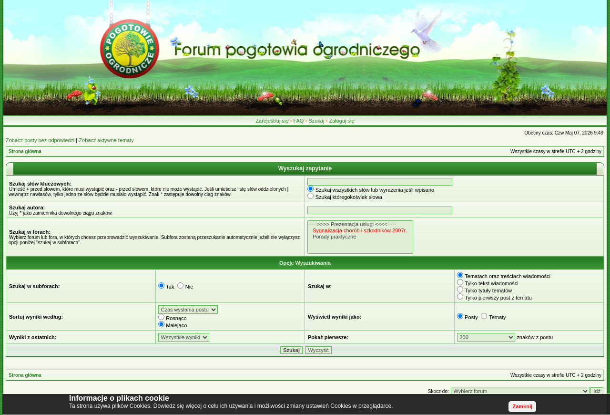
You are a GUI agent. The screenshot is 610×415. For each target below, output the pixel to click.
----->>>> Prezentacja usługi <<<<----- (360, 224)
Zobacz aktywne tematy (106, 140)
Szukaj (316, 121)
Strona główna (25, 151)
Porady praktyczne (360, 237)
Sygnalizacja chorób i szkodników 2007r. (360, 231)
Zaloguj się (341, 121)
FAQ (298, 121)
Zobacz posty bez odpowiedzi (40, 140)
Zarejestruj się (271, 121)
